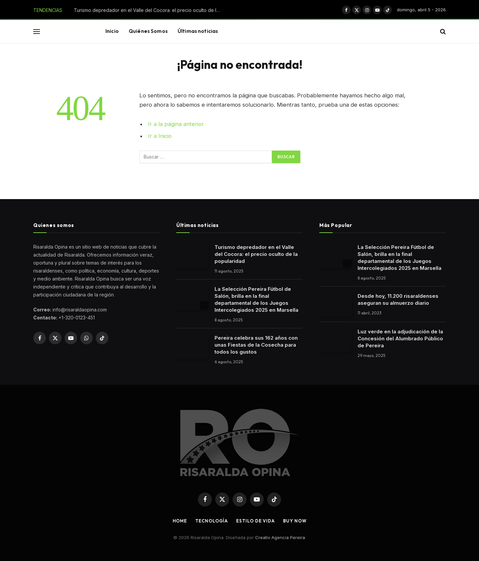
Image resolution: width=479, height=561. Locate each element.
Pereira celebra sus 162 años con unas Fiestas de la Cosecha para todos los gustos (256, 345)
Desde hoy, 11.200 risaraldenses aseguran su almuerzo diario (398, 299)
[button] (36, 31)
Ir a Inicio (160, 136)
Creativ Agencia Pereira (280, 537)
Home (180, 520)
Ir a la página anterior (176, 124)
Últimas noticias (198, 31)
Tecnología (211, 520)
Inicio (112, 31)
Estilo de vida (255, 520)
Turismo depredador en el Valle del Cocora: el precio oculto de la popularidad (149, 10)
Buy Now (294, 520)
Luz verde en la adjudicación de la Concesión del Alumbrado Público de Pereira (400, 338)
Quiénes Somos (148, 31)
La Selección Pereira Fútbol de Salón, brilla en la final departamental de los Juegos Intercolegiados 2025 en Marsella (256, 299)
